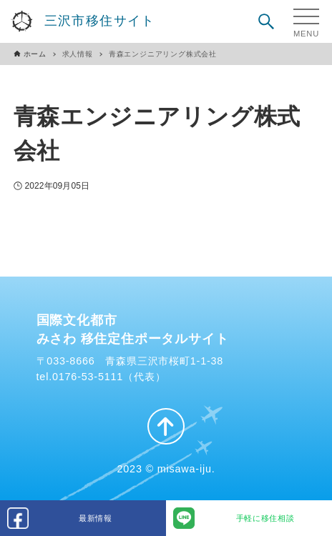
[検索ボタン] (266, 21)
